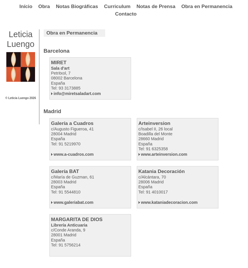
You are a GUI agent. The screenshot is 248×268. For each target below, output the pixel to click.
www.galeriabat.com (72, 202)
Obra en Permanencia (206, 6)
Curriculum (117, 6)
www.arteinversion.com (163, 154)
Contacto (126, 14)
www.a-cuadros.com (72, 154)
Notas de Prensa (156, 6)
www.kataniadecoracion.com (168, 202)
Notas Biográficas (77, 6)
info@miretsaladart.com (76, 93)
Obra (44, 6)
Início (25, 6)
